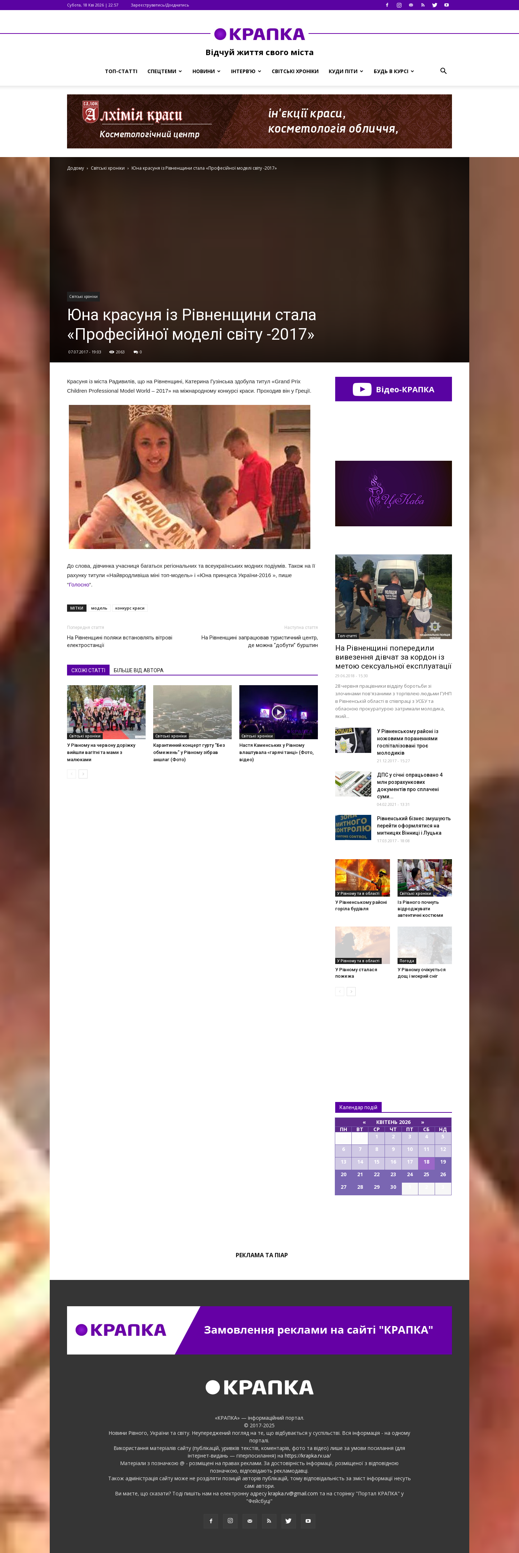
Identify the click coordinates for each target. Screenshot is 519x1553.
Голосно (79, 584)
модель (99, 608)
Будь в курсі (394, 71)
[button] (443, 71)
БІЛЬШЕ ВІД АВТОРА (139, 670)
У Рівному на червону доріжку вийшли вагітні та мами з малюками (101, 752)
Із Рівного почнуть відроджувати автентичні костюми (420, 909)
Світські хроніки (295, 71)
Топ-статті (121, 71)
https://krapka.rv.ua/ (308, 1455)
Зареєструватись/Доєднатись (160, 5)
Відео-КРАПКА (393, 389)
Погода (407, 960)
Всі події (393, 1220)
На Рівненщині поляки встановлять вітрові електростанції (119, 641)
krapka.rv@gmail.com (293, 1493)
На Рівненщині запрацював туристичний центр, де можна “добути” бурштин (259, 641)
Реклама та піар (262, 1255)
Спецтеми (164, 71)
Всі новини (359, 1037)
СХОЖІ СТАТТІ (88, 670)
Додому (75, 168)
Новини (206, 71)
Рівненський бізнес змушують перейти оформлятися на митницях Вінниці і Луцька (414, 826)
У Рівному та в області (358, 893)
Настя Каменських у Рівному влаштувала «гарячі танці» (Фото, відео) (276, 752)
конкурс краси (130, 608)
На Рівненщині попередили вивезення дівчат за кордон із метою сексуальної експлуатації (393, 657)
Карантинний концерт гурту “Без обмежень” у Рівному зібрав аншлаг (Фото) (189, 752)
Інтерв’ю (246, 71)
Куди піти (346, 71)
